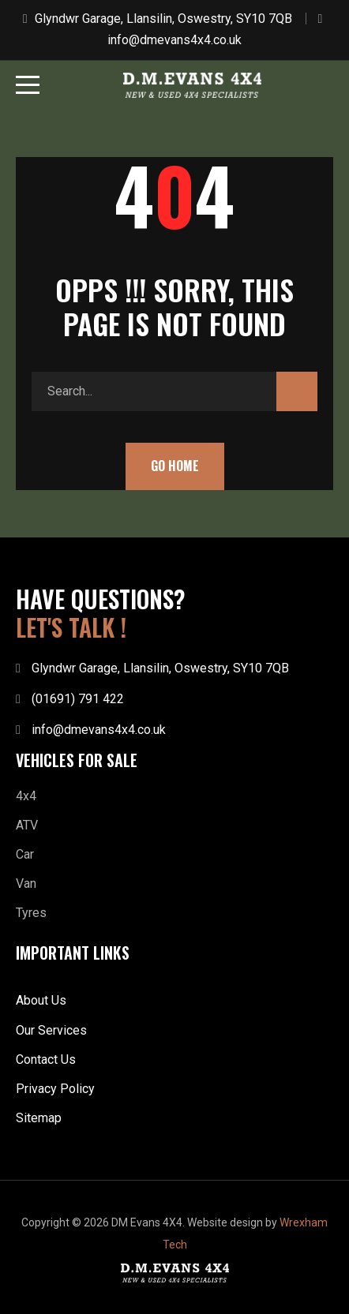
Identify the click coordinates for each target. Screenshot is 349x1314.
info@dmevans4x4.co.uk (174, 39)
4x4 (26, 795)
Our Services (51, 1030)
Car (25, 854)
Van (26, 883)
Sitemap (39, 1117)
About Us (41, 1000)
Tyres (31, 912)
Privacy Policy (55, 1088)
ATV (27, 825)
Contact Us (46, 1059)
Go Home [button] (175, 465)
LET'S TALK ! (71, 627)
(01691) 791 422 (78, 698)
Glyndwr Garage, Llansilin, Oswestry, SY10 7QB (163, 18)
